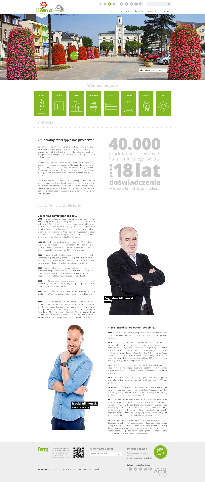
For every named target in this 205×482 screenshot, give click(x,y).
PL (109, 4)
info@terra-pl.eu (64, 458)
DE (105, 4)
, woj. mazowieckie (153, 70)
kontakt (165, 11)
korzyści (139, 11)
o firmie (111, 11)
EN (101, 4)
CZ (114, 4)
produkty (152, 11)
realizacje (125, 11)
